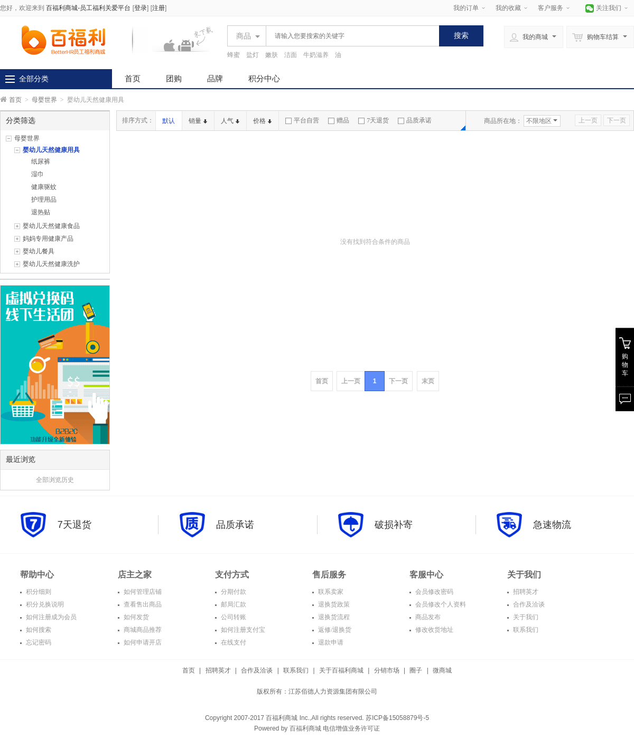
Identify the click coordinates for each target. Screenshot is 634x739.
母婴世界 (44, 99)
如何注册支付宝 (242, 629)
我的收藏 (508, 8)
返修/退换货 (333, 629)
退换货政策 (333, 604)
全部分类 (34, 78)
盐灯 (252, 55)
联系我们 (524, 629)
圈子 (415, 670)
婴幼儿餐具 (38, 251)
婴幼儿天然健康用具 (51, 150)
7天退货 (373, 120)
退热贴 (40, 212)
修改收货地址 (433, 629)
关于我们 (524, 617)
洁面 (290, 55)
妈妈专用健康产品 (48, 238)
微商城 (442, 670)
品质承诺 (415, 120)
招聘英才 (524, 591)
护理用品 (44, 199)
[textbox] (349, 36)
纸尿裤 (40, 161)
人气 (230, 121)
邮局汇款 (232, 604)
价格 (262, 121)
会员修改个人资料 (440, 604)
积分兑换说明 (44, 604)
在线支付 (232, 642)
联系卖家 (329, 591)
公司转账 (232, 617)
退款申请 (329, 642)
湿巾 (37, 174)
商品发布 (427, 617)
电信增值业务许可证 (351, 728)
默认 (168, 121)
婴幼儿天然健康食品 (51, 226)
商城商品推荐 (142, 629)
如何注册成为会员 (50, 617)
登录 (140, 8)
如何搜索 (37, 629)
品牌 (215, 78)
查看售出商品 (142, 604)
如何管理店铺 (142, 591)
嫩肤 (271, 55)
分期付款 (232, 591)
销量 (198, 121)
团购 (174, 78)
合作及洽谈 (528, 604)
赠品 (338, 120)
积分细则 (37, 591)
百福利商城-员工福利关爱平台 (88, 8)
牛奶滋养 (316, 55)
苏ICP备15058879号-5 (396, 718)
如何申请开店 (142, 642)
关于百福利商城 (341, 670)
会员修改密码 (433, 591)
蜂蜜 (233, 55)
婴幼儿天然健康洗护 (51, 264)
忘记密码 (37, 642)
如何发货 (135, 617)
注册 (158, 8)
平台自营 (302, 120)
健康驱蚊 (44, 187)
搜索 (461, 35)
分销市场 (386, 670)
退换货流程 (333, 617)
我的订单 (466, 8)
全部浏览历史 (55, 480)
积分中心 (264, 78)
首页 (133, 78)
